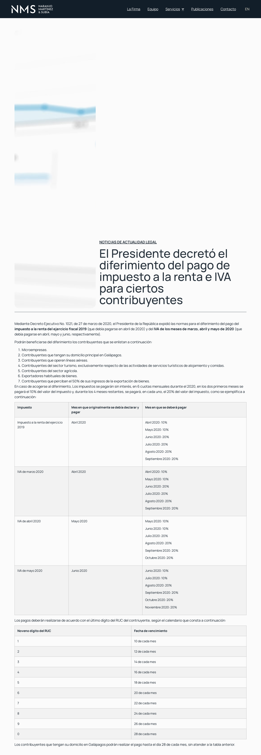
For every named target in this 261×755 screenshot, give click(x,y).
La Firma (133, 9)
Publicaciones (202, 9)
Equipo (153, 9)
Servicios (174, 9)
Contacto (228, 9)
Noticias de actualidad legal (128, 242)
